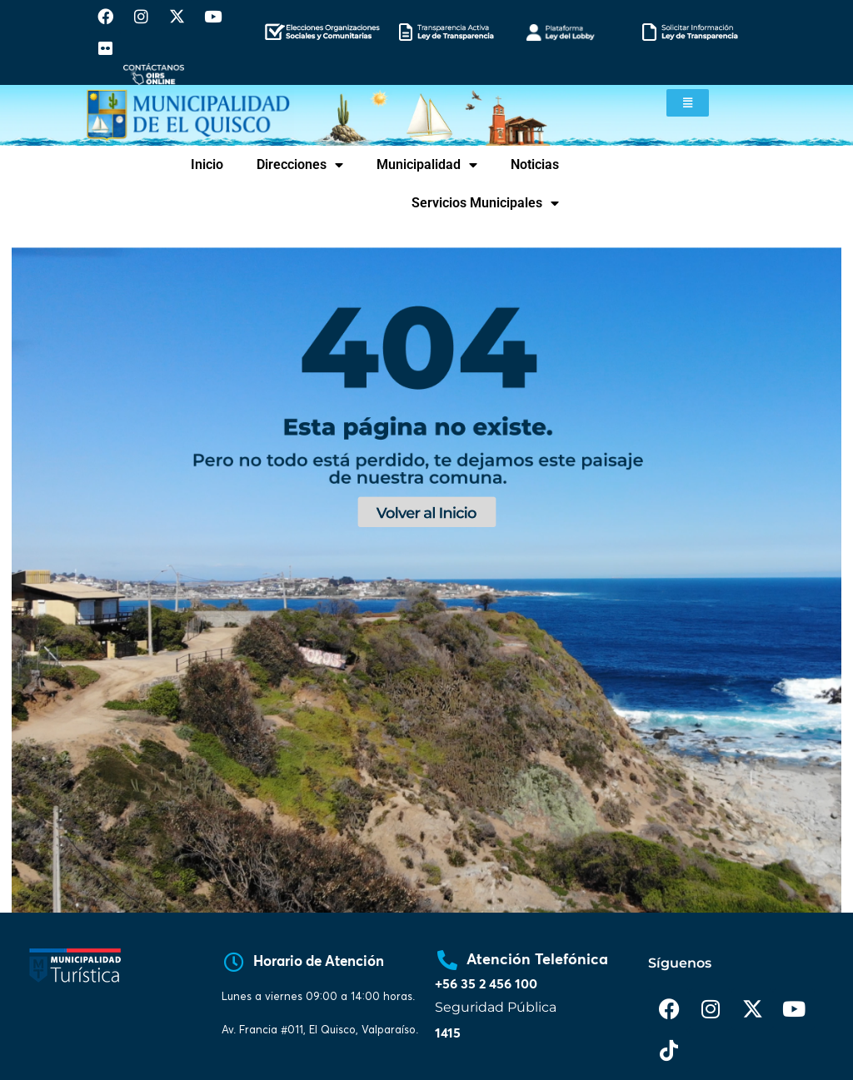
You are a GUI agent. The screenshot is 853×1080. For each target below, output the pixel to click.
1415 (448, 1033)
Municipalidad (427, 165)
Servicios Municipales (485, 203)
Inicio (207, 164)
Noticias (535, 164)
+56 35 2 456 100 (486, 984)
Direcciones (300, 165)
